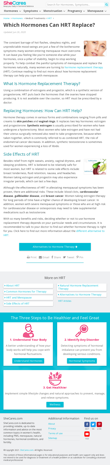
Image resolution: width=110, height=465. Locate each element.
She (14, 4)
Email (46, 257)
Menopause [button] (97, 11)
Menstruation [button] (54, 11)
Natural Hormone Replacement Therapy (78, 287)
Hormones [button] (12, 11)
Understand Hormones (28, 360)
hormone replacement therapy (84, 67)
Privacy (52, 428)
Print (34, 257)
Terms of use (55, 433)
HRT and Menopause (19, 297)
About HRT (13, 285)
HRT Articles (64, 300)
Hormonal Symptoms (82, 360)
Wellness (55, 404)
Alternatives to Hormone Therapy (53, 246)
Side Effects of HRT (18, 303)
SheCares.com (27, 450)
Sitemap (52, 438)
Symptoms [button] (32, 11)
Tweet (70, 257)
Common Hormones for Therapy (26, 291)
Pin (81, 257)
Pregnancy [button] (76, 11)
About (51, 423)
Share (57, 257)
